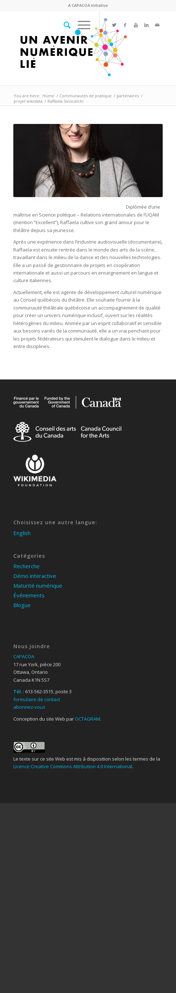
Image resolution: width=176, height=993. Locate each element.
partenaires (128, 95)
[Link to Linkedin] (146, 25)
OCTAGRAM (87, 719)
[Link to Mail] (157, 25)
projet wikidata (28, 101)
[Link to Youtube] (135, 25)
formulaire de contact (36, 699)
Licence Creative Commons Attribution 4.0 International (72, 766)
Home (48, 95)
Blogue (22, 605)
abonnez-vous (29, 707)
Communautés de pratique (85, 95)
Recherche (26, 566)
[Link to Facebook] (124, 25)
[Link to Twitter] (114, 25)
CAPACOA (81, 5)
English (22, 532)
